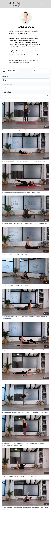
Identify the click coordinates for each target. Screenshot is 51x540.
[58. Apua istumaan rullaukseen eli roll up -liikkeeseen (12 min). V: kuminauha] (26, 350)
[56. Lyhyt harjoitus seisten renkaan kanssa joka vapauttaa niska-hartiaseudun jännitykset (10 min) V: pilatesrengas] (26, 444)
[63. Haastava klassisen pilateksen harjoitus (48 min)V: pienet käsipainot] (26, 192)
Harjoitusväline (6, 92)
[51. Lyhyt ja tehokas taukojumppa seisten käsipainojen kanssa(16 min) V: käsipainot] (26, 412)
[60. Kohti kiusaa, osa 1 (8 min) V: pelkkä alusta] (26, 286)
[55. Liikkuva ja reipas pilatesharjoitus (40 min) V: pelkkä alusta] (26, 476)
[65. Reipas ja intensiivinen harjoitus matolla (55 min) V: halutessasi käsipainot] (26, 161)
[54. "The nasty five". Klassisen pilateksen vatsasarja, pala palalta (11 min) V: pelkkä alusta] (26, 508)
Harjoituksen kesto (7, 84)
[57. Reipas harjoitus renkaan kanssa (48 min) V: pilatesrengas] (26, 381)
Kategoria (5, 76)
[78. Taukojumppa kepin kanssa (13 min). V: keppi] (26, 130)
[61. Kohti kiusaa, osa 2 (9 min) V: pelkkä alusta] (26, 255)
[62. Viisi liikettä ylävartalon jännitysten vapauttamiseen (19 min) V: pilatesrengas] (26, 223)
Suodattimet (9, 71)
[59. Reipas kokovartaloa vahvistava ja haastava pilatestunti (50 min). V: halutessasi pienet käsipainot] (26, 318)
